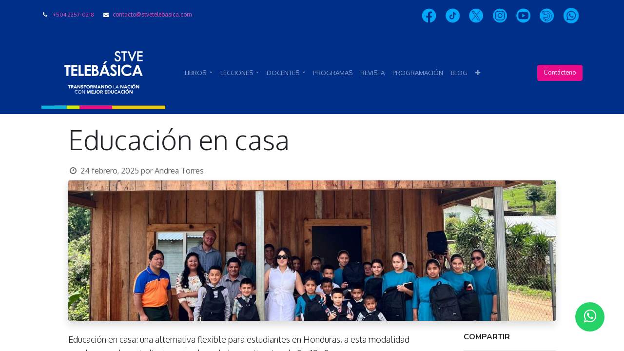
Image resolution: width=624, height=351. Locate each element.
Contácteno (560, 72)
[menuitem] (332, 73)
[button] (477, 73)
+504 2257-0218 (73, 14)
